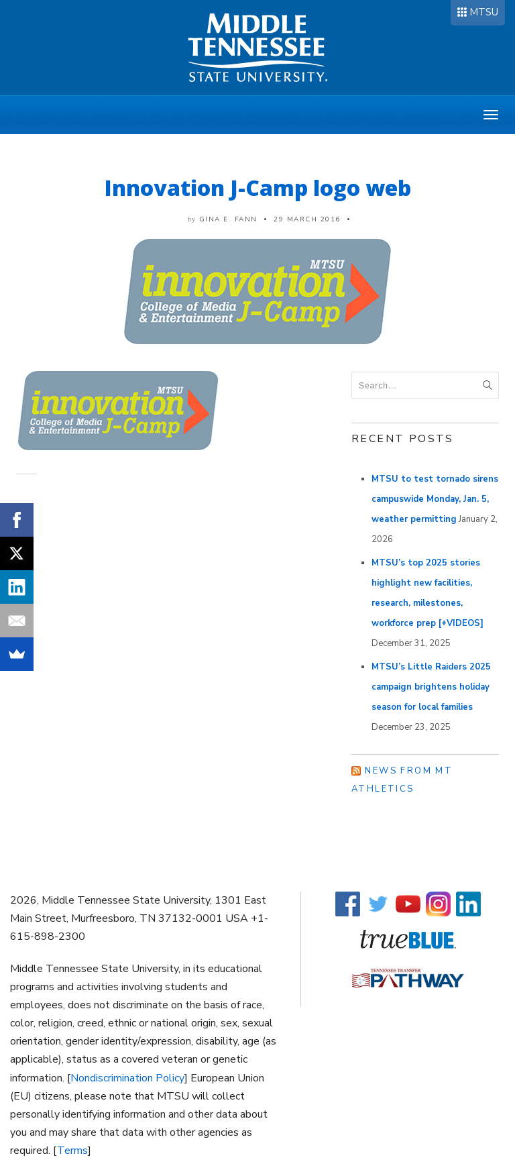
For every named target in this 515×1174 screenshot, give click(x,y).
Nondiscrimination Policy (127, 1078)
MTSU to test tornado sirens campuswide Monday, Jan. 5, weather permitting (434, 499)
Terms (72, 1150)
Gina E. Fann (228, 219)
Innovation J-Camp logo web (258, 187)
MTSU (483, 12)
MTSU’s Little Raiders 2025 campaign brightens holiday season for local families (431, 687)
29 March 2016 (307, 219)
